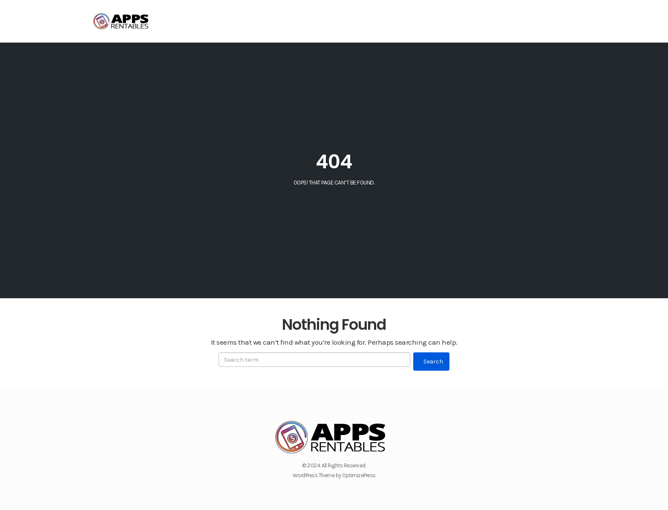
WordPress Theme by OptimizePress (334, 475)
